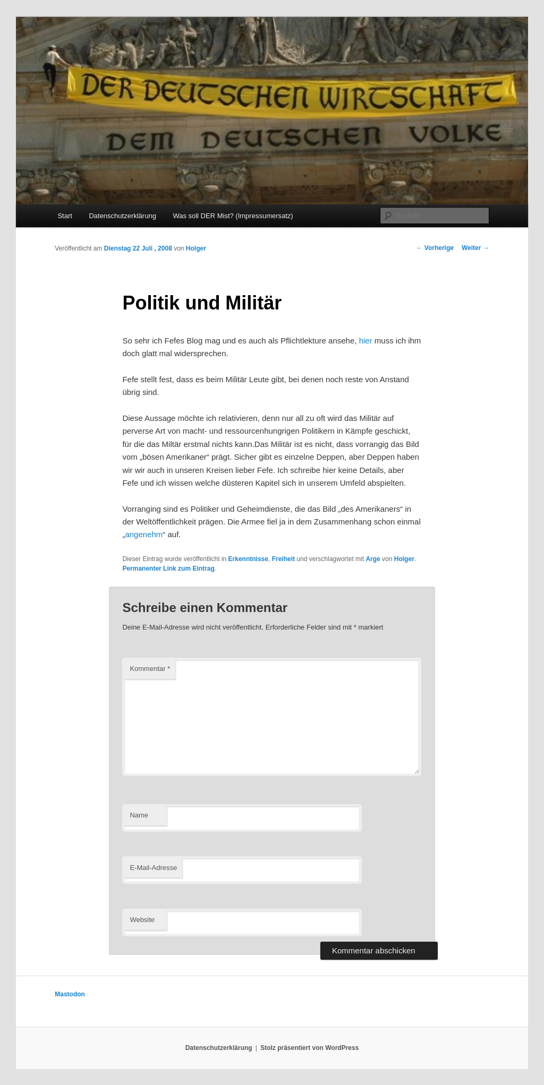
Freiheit (283, 559)
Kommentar (150, 669)
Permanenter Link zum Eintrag (168, 568)
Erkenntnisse (248, 559)
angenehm (144, 534)
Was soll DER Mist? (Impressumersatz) (233, 216)
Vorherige (434, 248)
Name (139, 815)
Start (64, 216)
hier (367, 340)
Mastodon (70, 994)
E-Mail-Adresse (153, 868)
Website (142, 920)
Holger (196, 248)
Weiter (475, 248)
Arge (373, 559)
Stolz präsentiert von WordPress (309, 1048)
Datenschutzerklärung (122, 216)
